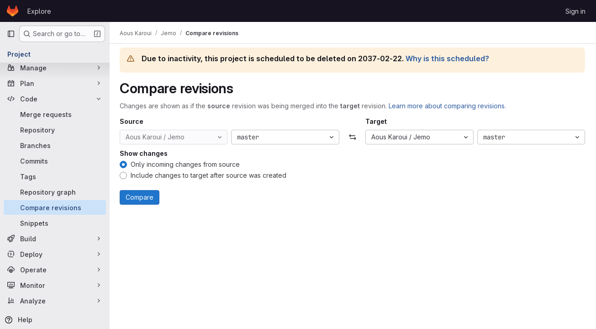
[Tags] (55, 176)
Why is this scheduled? (448, 58)
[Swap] (352, 137)
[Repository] (55, 129)
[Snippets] (55, 223)
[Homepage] (12, 11)
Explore (39, 11)
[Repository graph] (55, 192)
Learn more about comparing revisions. (448, 106)
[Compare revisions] (55, 207)
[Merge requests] (55, 114)
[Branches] (55, 145)
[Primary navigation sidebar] (11, 34)
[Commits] (55, 161)
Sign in (575, 11)
